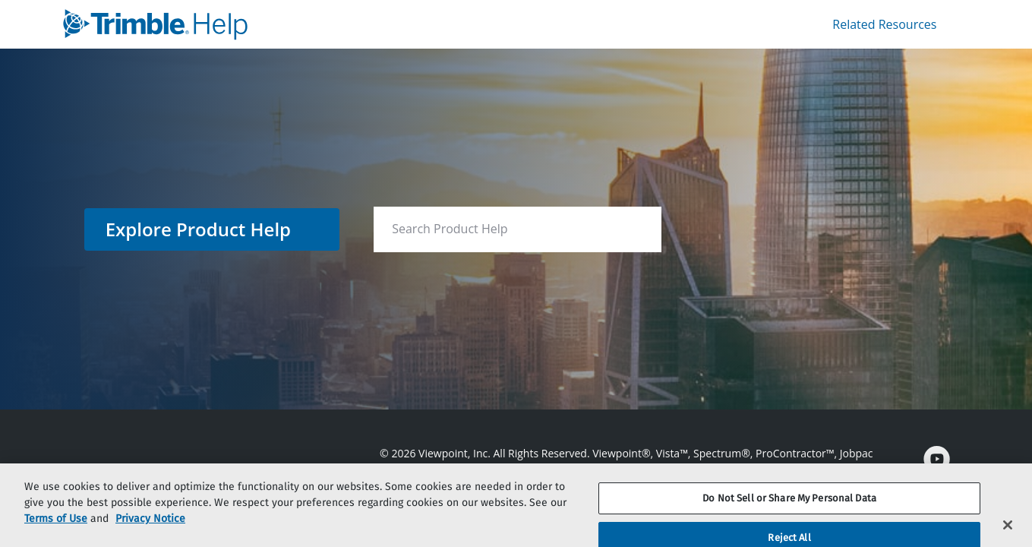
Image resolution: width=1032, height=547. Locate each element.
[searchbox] (633, 229)
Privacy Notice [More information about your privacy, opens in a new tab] (150, 530)
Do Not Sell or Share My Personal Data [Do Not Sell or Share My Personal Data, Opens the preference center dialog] (789, 510)
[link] (286, 24)
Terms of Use (55, 530)
